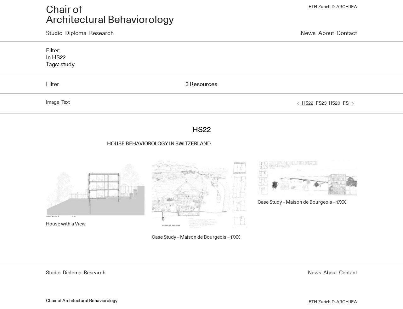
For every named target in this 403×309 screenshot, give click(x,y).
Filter (52, 84)
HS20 (334, 103)
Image (52, 102)
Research (101, 33)
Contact (347, 33)
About (326, 33)
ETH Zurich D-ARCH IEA (333, 7)
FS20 (348, 103)
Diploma (76, 33)
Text (65, 102)
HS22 (307, 103)
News (308, 33)
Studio (54, 33)
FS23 (321, 103)
